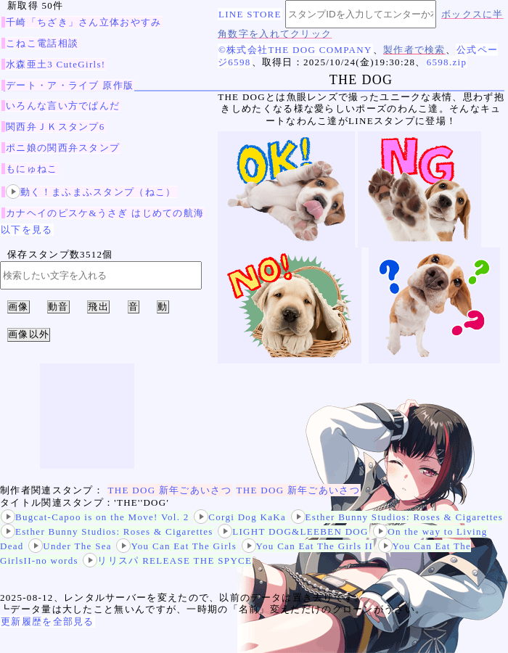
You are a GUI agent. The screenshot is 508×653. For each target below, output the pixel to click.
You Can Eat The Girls (176, 546)
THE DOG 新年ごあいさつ (170, 490)
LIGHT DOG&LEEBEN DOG (293, 531)
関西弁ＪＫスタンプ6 (55, 126)
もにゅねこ (32, 168)
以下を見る (27, 229)
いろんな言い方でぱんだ (63, 105)
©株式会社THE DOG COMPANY (295, 49)
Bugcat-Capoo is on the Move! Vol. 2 (95, 517)
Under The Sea (70, 546)
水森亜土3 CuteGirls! (55, 64)
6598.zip (447, 62)
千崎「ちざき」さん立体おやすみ (84, 22)
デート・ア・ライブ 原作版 (70, 85)
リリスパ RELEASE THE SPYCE (167, 560)
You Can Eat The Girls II (307, 546)
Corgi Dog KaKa (240, 517)
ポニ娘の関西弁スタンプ (63, 147)
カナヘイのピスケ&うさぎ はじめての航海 (105, 213)
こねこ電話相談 (42, 43)
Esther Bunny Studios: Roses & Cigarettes (397, 517)
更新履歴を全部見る (47, 621)
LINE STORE (250, 14)
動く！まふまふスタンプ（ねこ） (91, 192)
